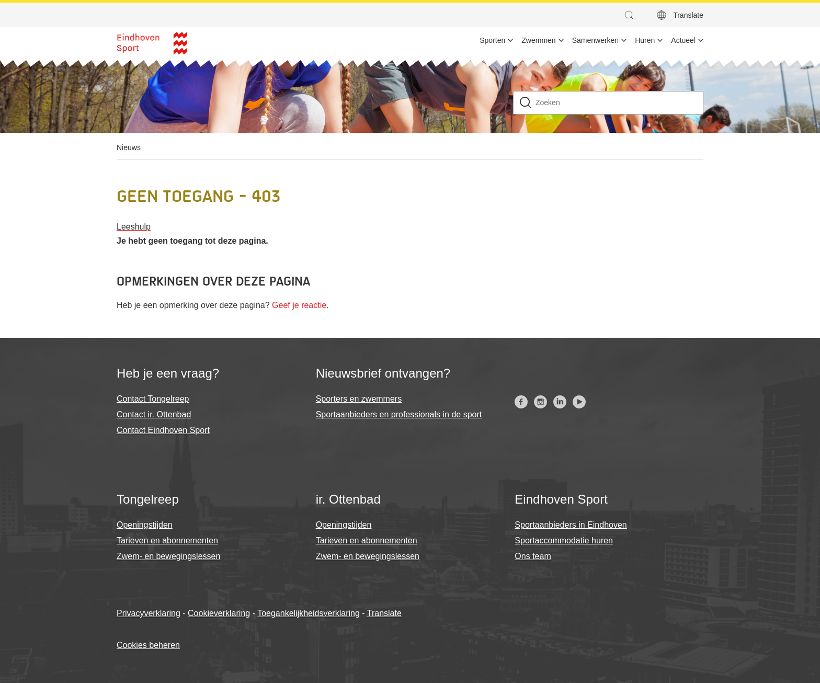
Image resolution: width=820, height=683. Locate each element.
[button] (632, 15)
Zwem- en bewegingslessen (168, 556)
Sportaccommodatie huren (564, 540)
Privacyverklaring (148, 613)
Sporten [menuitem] (492, 40)
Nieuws (129, 147)
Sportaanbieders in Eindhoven (571, 524)
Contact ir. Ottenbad (154, 414)
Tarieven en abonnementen (167, 540)
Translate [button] (688, 15)
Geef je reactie (299, 305)
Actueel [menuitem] (683, 40)
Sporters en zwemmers (359, 398)
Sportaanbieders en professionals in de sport (399, 414)
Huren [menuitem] (645, 40)
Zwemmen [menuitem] (538, 40)
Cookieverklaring (219, 613)
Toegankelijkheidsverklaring (308, 613)
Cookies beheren (148, 645)
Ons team (533, 556)
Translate (384, 613)
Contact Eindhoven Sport (163, 430)
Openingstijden (145, 524)
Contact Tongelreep (153, 398)
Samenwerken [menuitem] (595, 40)
